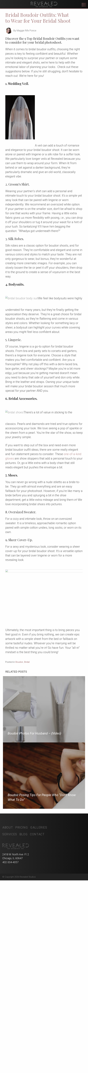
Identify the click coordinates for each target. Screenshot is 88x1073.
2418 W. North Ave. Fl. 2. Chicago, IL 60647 (15, 1049)
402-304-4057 (10, 1054)
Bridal (27, 833)
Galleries (38, 999)
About (7, 999)
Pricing (21, 999)
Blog (23, 1006)
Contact (37, 1006)
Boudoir (19, 833)
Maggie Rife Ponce (26, 30)
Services (9, 1006)
